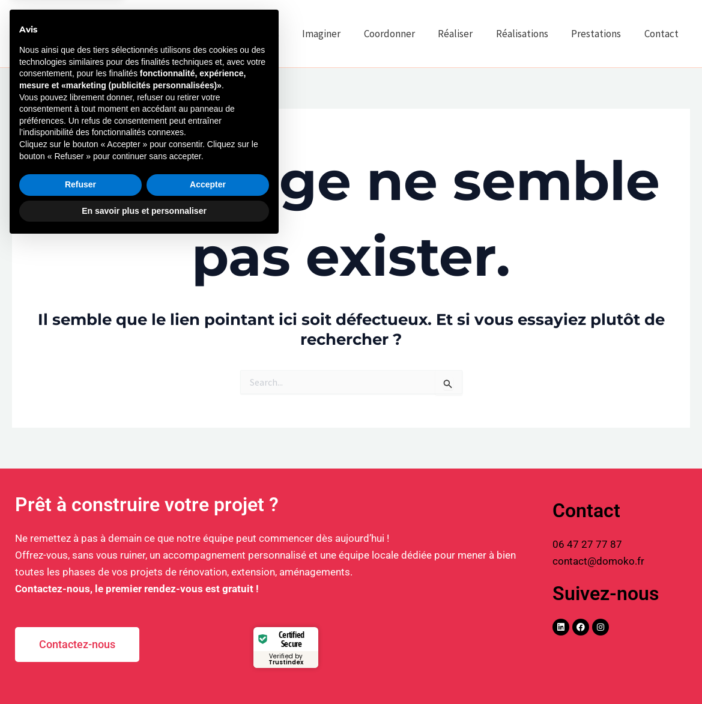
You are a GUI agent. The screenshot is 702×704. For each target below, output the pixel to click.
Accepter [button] (208, 645)
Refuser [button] (80, 645)
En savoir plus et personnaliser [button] (144, 671)
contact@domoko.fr (598, 561)
